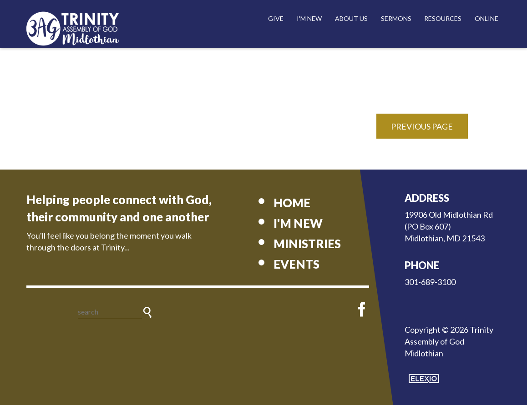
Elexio (424, 378)
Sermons (396, 18)
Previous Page (422, 126)
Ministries (307, 243)
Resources (442, 18)
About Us (351, 18)
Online (486, 18)
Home (292, 202)
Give (276, 18)
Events (296, 264)
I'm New (309, 18)
